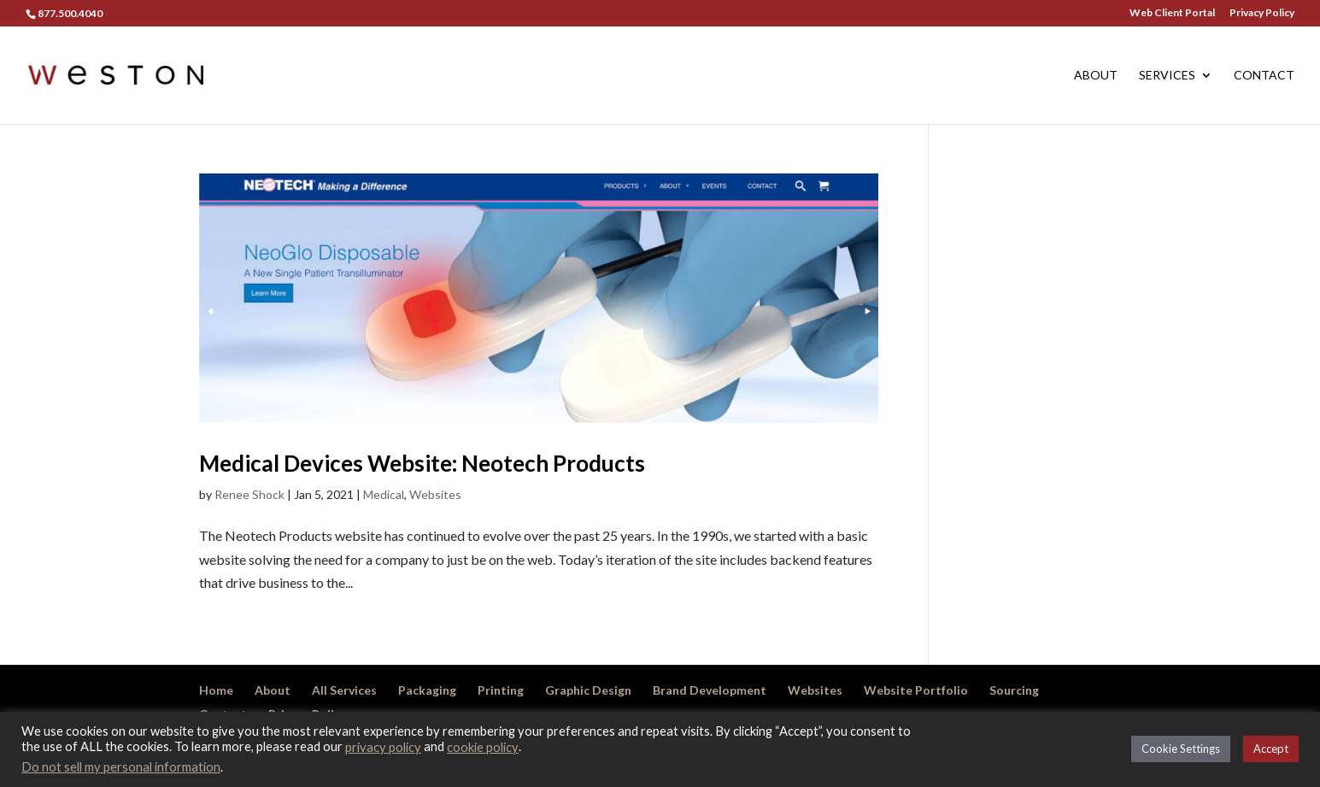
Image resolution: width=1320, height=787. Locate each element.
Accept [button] (1270, 748)
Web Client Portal (1172, 13)
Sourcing (1014, 690)
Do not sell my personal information (120, 767)
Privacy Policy (1261, 13)
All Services (344, 690)
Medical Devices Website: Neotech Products (422, 463)
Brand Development (709, 690)
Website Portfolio (916, 690)
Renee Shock (249, 494)
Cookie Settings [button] (1180, 748)
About (1096, 75)
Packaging (427, 690)
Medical (383, 494)
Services (1167, 75)
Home (216, 690)
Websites (435, 494)
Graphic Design (588, 690)
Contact (1264, 75)
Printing (501, 690)
